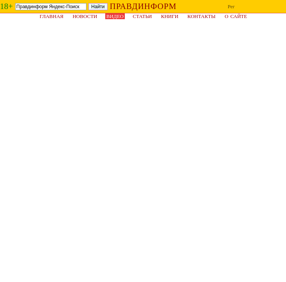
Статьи (142, 16)
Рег (231, 6)
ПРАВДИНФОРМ (143, 6)
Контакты (201, 16)
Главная (51, 16)
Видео (115, 16)
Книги (169, 16)
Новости (84, 16)
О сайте (236, 16)
